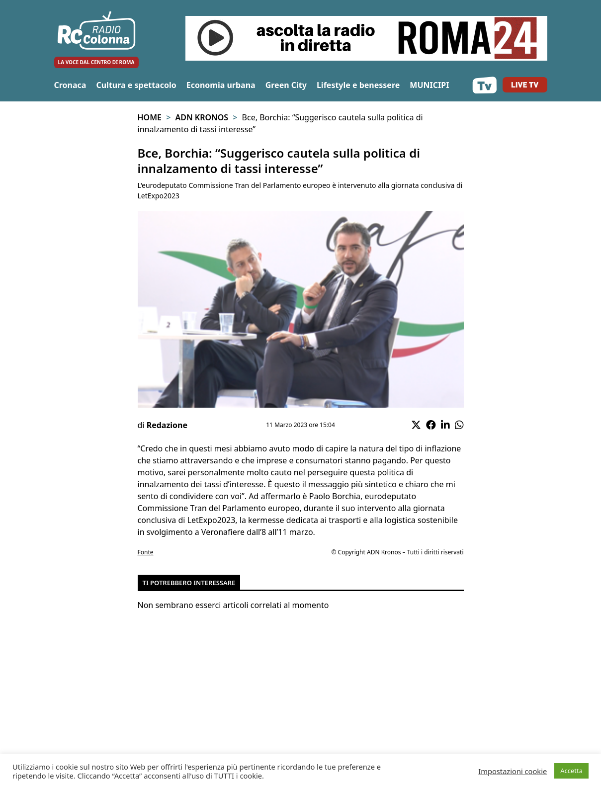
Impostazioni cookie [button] (512, 771)
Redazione (167, 425)
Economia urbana (221, 85)
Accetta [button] (571, 770)
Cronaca (70, 85)
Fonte (146, 552)
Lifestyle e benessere (358, 85)
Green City (286, 85)
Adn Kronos (201, 117)
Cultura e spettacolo (136, 85)
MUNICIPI (429, 85)
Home (150, 117)
